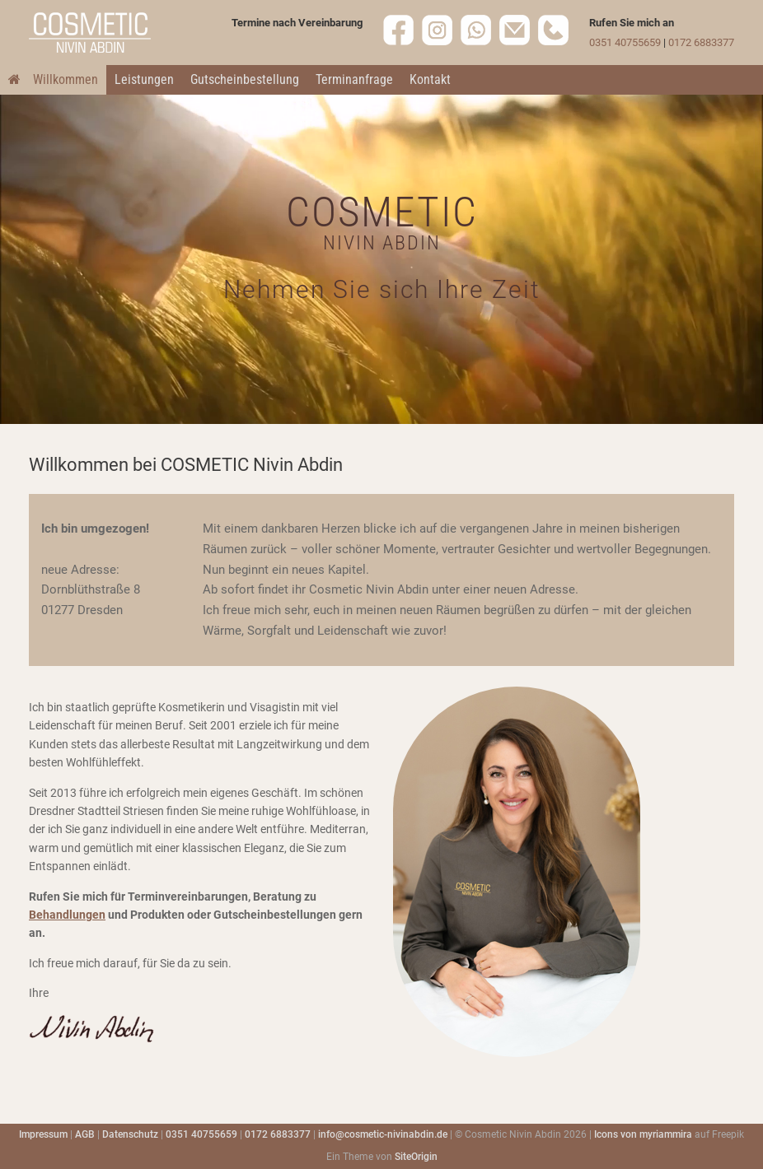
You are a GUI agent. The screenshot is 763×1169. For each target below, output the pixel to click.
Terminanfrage (354, 79)
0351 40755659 (625, 42)
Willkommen (53, 79)
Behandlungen (67, 914)
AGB (85, 1134)
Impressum (43, 1134)
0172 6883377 (701, 42)
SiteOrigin (416, 1156)
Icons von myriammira (643, 1134)
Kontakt (430, 79)
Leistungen (144, 79)
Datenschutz (130, 1134)
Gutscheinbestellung (244, 79)
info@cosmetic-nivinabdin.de (382, 1134)
